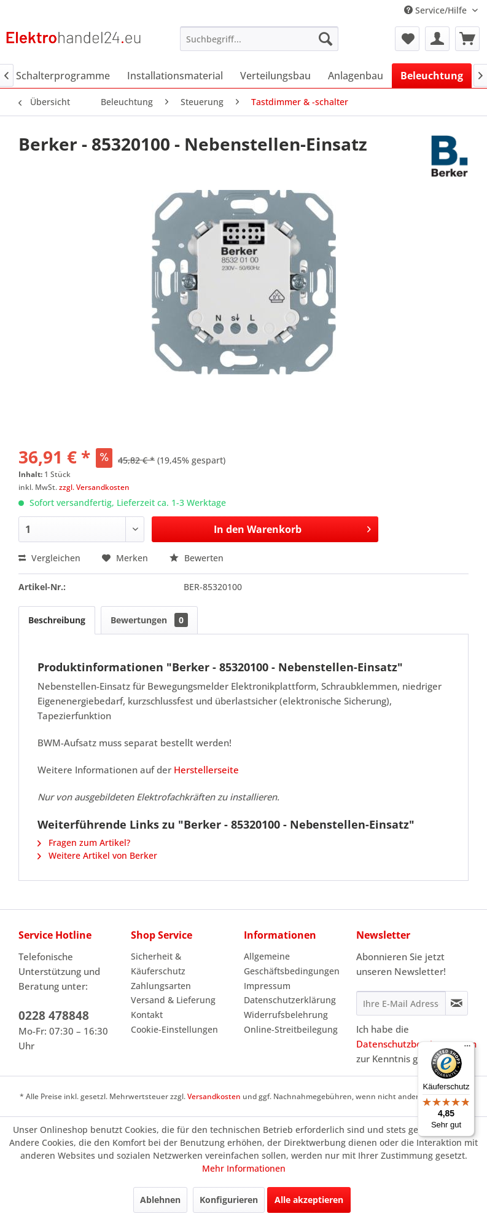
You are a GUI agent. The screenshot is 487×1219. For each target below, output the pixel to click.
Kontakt (147, 1014)
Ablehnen (160, 1199)
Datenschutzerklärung (290, 1000)
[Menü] (467, 1048)
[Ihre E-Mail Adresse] (401, 1003)
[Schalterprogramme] (63, 75)
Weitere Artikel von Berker (97, 855)
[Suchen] (325, 38)
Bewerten (196, 558)
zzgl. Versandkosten (94, 487)
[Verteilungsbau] (275, 75)
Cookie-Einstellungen (174, 1029)
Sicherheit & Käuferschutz (158, 963)
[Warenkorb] (467, 38)
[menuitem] (259, 38)
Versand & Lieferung (173, 1000)
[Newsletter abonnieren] (456, 1003)
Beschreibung (56, 620)
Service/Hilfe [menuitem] (436, 10)
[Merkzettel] (407, 38)
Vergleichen (49, 558)
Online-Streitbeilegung (291, 1029)
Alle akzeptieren (309, 1199)
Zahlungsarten (161, 986)
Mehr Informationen (244, 1168)
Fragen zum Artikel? (83, 842)
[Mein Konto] (437, 38)
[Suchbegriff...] (259, 38)
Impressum (267, 986)
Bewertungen (149, 620)
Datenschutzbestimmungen (416, 1044)
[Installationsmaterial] (175, 75)
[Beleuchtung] (432, 75)
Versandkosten (214, 1096)
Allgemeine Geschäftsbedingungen (292, 963)
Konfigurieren (229, 1199)
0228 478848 (53, 1016)
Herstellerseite (206, 769)
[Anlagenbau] (355, 75)
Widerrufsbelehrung (286, 1014)
